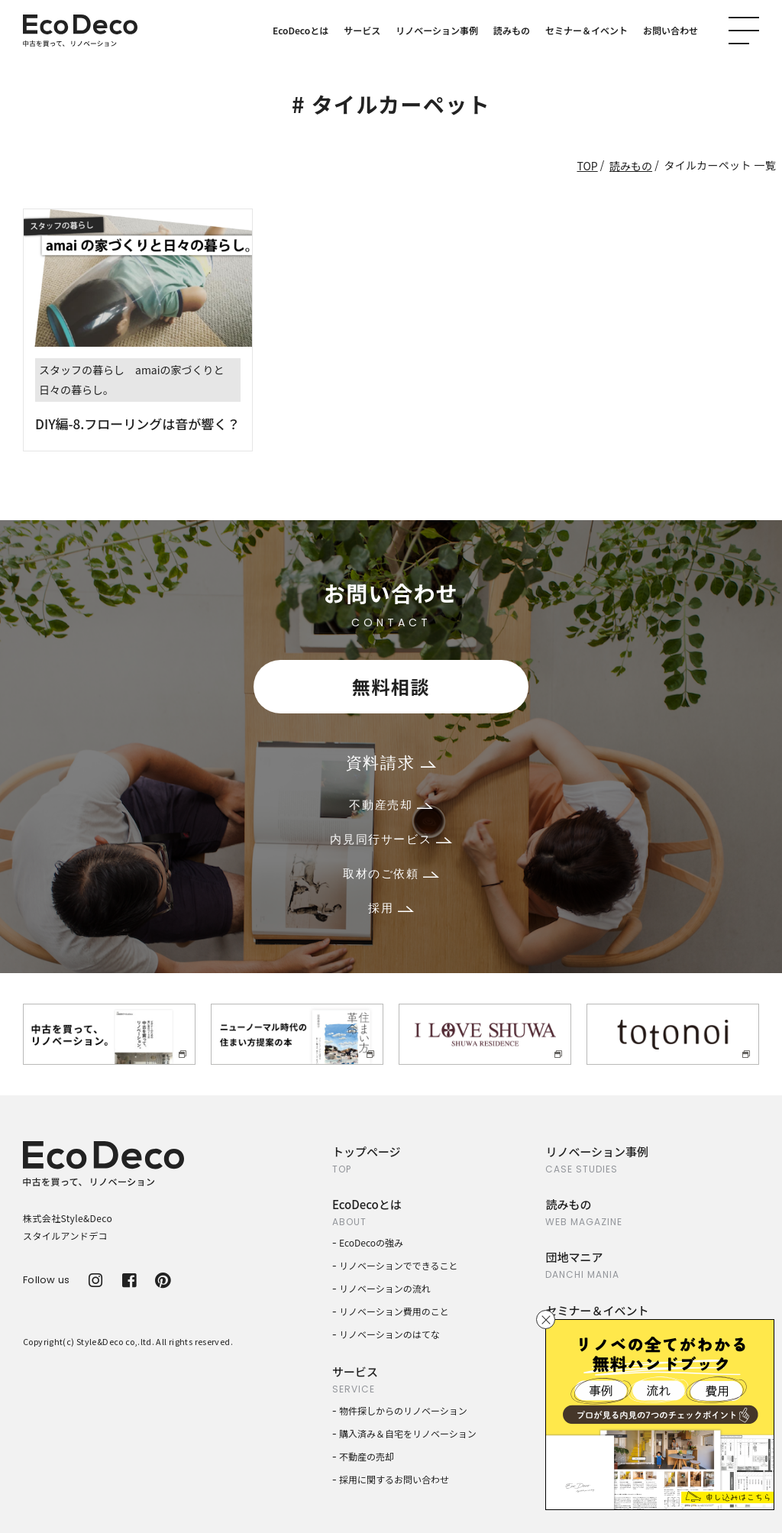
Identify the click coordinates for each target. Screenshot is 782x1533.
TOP (587, 165)
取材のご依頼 (391, 873)
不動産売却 (390, 804)
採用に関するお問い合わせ (394, 1479)
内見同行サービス (390, 839)
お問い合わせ (670, 30)
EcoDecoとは (300, 30)
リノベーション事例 (437, 30)
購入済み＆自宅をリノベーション (408, 1433)
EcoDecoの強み (371, 1242)
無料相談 (391, 686)
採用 (390, 907)
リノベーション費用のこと (394, 1311)
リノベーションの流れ (385, 1288)
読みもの (511, 30)
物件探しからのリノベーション (403, 1410)
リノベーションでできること (398, 1265)
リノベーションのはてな (389, 1334)
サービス (362, 30)
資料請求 (391, 762)
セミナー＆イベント (586, 30)
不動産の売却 (366, 1456)
